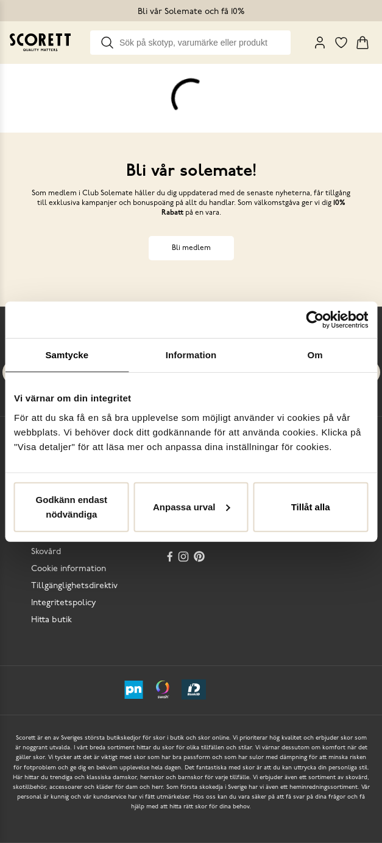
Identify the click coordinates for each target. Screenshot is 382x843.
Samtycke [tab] (66, 355)
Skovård (46, 552)
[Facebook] (170, 556)
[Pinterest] (200, 556)
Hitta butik (51, 620)
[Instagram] (185, 556)
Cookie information (68, 569)
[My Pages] (320, 42)
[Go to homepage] (40, 42)
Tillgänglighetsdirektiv (74, 586)
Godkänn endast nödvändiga (72, 506)
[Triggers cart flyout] (362, 42)
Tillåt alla (310, 506)
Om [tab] (315, 355)
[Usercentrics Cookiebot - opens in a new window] (314, 320)
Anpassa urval (191, 506)
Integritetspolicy (63, 603)
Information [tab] (191, 355)
